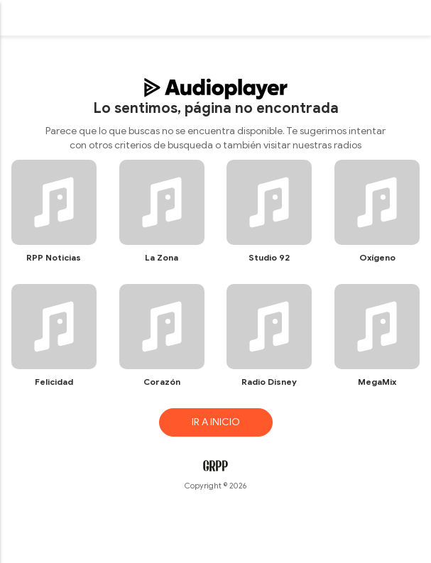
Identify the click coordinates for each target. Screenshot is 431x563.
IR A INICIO (216, 422)
